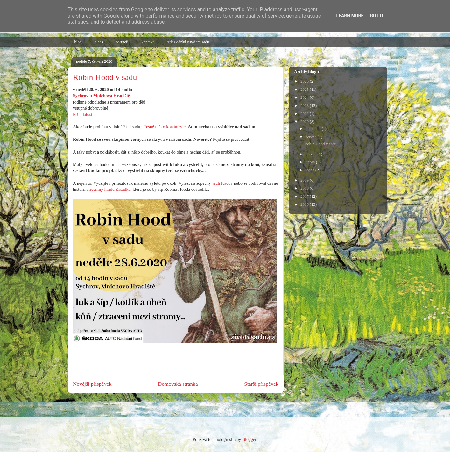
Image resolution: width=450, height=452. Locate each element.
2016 (305, 204)
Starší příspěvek (261, 384)
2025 (305, 89)
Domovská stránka (178, 384)
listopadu (314, 128)
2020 (305, 121)
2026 (305, 81)
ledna (310, 170)
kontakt (147, 41)
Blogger (249, 439)
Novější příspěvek (92, 384)
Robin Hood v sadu (320, 143)
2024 (305, 97)
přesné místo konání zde (164, 127)
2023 (305, 105)
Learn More (349, 15)
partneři (122, 41)
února (311, 162)
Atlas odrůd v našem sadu (187, 41)
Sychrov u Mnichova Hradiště (101, 95)
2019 (305, 180)
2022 (305, 113)
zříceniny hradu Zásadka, (109, 189)
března (312, 154)
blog (78, 41)
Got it (376, 15)
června (312, 136)
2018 (305, 188)
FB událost (82, 114)
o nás (99, 41)
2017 (305, 196)
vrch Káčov (222, 183)
